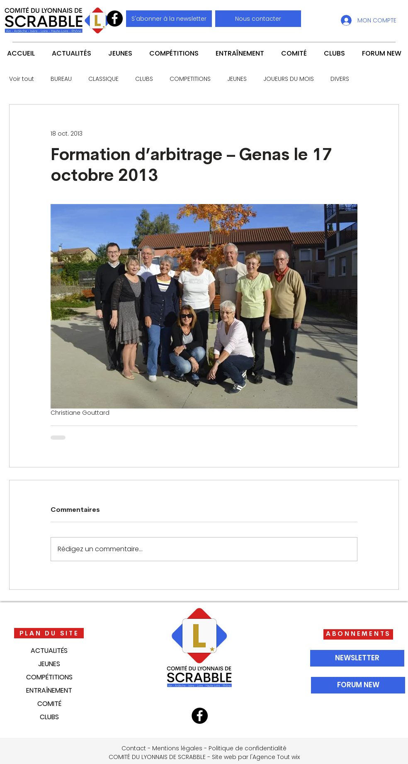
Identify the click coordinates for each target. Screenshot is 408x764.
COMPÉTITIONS (49, 677)
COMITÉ (49, 703)
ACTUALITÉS (49, 650)
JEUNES (237, 79)
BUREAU (61, 79)
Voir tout (21, 79)
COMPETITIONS (190, 79)
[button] (258, 18)
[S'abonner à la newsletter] (169, 18)
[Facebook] (115, 18)
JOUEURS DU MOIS (288, 79)
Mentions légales (177, 748)
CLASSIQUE (103, 79)
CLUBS (144, 79)
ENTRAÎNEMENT (49, 690)
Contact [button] (133, 748)
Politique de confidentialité (248, 748)
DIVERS (339, 79)
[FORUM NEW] (358, 685)
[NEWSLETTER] (357, 658)
